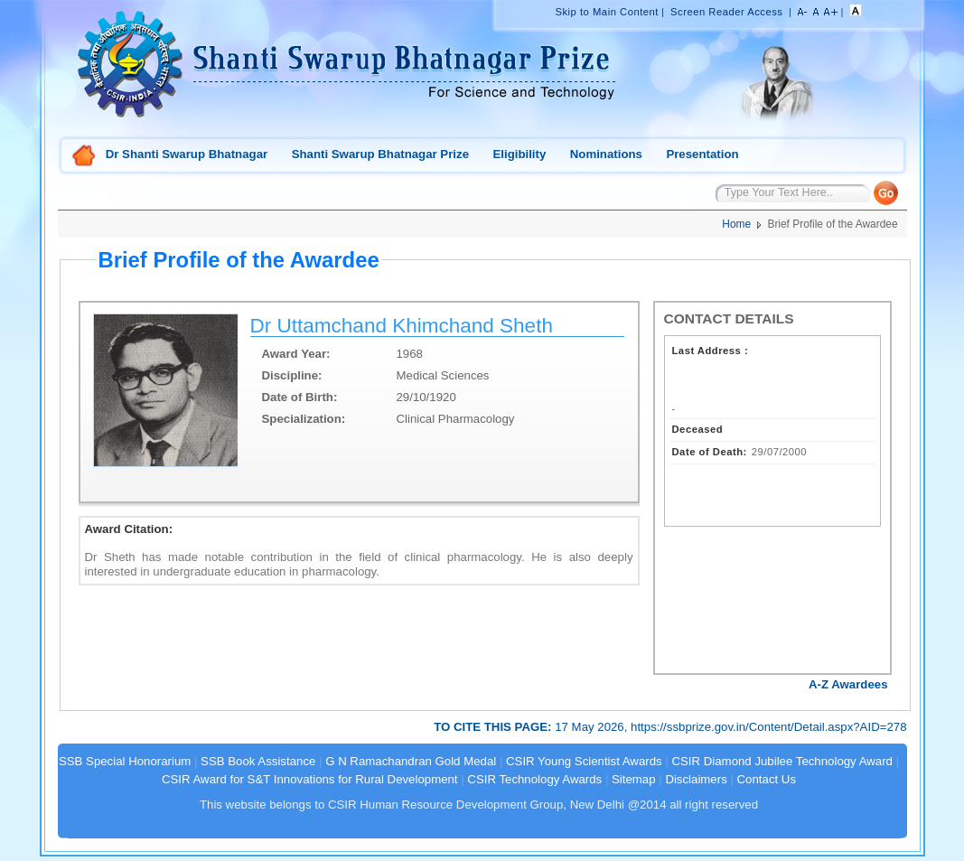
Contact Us (766, 779)
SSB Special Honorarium (125, 761)
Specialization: (304, 419)
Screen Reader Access (726, 11)
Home (84, 157)
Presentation (702, 154)
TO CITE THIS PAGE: (494, 727)
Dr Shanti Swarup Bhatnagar (186, 154)
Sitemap (634, 779)
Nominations (606, 154)
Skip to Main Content (606, 11)
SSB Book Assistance (258, 761)
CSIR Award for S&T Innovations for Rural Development (310, 779)
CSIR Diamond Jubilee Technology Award (783, 761)
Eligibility (519, 154)
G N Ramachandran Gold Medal (410, 761)
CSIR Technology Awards (534, 779)
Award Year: (296, 353)
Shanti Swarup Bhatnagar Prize (380, 154)
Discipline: (292, 375)
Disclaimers (695, 779)
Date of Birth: (300, 397)
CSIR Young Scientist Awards (584, 761)
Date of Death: (709, 451)
